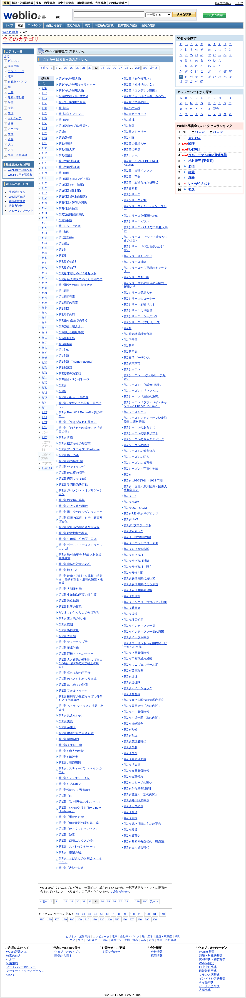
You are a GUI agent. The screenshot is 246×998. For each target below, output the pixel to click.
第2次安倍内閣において (139, 578)
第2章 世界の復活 (70, 606)
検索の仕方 (13, 955)
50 (101, 913)
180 (64, 919)
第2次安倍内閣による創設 (141, 584)
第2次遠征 (130, 676)
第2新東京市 (132, 363)
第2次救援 (130, 829)
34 (102, 67)
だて (44, 178)
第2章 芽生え (67, 727)
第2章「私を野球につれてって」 (80, 801)
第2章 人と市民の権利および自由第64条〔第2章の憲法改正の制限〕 (80, 663)
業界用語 (13, 66)
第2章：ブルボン (70, 784)
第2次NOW (131, 502)
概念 (191, 189)
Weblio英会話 (17, 196)
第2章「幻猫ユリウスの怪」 (77, 840)
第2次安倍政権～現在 (138, 566)
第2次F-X (130, 496)
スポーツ (13, 128)
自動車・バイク (17, 81)
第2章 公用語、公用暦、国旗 (78, 539)
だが (44, 317)
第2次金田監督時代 (136, 770)
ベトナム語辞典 (209, 986)
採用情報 (157, 955)
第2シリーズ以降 (135, 262)
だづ (44, 377)
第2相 (62, 391)
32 (89, 67)
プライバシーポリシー (21, 967)
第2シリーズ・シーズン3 (140, 316)
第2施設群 (65, 143)
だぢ (44, 372)
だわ (44, 302)
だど (44, 387)
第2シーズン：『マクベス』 (142, 390)
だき (44, 118)
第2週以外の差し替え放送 (76, 285)
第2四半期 (65, 220)
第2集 (62, 249)
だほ (44, 232)
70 (113, 913)
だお (44, 108)
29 (71, 67)
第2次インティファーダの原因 (144, 631)
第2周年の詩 (67, 314)
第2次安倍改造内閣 (136, 549)
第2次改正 (130, 735)
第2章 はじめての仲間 (73, 684)
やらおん (194, 138)
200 (79, 919)
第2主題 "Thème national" (76, 361)
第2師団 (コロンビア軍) (74, 179)
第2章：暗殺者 (68, 757)
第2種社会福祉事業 (71, 332)
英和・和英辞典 (45, 3)
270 (132, 919)
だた (44, 163)
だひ (44, 217)
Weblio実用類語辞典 (20, 170)
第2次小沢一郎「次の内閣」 (142, 717)
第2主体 (64, 349)
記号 (216, 108)
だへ (44, 227)
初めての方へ (223, 3)
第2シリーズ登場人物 (138, 292)
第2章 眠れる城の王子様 (75, 673)
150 (42, 919)
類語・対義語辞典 (22, 3)
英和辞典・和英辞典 (212, 959)
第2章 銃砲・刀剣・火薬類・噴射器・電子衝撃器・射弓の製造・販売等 (81, 579)
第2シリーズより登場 (138, 310)
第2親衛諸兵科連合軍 (138, 334)
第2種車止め (67, 338)
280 (139, 919)
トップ (9, 25)
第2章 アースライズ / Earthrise (79, 449)
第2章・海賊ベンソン (138, 170)
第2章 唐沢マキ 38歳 (72, 478)
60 (107, 913)
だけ (44, 128)
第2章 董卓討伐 (69, 647)
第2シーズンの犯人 (136, 456)
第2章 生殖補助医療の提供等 (78, 594)
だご (44, 337)
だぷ (44, 427)
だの (44, 207)
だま (44, 237)
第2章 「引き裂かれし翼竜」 (78, 422)
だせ (44, 153)
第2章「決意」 (68, 834)
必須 (191, 166)
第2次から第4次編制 (137, 788)
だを (44, 307)
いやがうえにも (199, 183)
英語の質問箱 (17, 201)
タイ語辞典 (206, 982)
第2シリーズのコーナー (139, 298)
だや (44, 262)
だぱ (44, 417)
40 (95, 913)
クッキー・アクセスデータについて (25, 972)
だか (44, 113)
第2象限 (129, 125)
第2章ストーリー (135, 131)
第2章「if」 (66, 795)
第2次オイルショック (138, 688)
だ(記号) (47, 468)
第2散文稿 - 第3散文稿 (73, 96)
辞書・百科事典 (17, 155)
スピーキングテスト (21, 210)
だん (44, 312)
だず (44, 352)
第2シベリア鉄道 (70, 226)
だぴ (44, 422)
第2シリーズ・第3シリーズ (142, 322)
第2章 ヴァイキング (72, 466)
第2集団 (64, 308)
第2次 (127, 474)
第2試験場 (65, 137)
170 (57, 919)
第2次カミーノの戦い (138, 782)
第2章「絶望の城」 (71, 852)
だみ (44, 242)
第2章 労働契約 (69, 739)
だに (44, 193)
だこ (44, 133)
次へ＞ (154, 67)
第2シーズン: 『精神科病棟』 (143, 385)
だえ (44, 103)
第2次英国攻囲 (133, 670)
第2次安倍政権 (133, 555)
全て (6, 56)
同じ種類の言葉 (104, 25)
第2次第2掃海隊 (69, 167)
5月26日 (194, 149)
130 (155, 913)
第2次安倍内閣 (133, 572)
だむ (44, 248)
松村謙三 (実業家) (201, 161)
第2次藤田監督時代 (71, 214)
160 (49, 919)
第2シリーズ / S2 (135, 200)
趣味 (10, 123)
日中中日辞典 (65, 3)
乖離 (191, 178)
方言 (10, 149)
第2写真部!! (66, 237)
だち (44, 168)
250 (117, 919)
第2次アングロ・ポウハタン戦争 (145, 602)
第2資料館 (130, 188)
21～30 (218, 132)
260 (124, 919)
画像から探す (54, 25)
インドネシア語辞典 (212, 978)
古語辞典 (100, 3)
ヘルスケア (15, 118)
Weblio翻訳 (206, 963)
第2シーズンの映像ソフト (141, 433)
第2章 (62, 385)
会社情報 (157, 951)
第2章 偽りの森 (69, 455)
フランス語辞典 (209, 974)
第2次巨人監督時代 (136, 847)
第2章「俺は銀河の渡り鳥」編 (79, 823)
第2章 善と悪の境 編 (72, 618)
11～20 (200, 132)
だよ (44, 272)
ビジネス (13, 60)
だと (44, 183)
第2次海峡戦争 (133, 723)
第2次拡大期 (132, 764)
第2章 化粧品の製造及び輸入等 (79, 527)
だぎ (44, 322)
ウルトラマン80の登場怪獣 (207, 155)
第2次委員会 (132, 608)
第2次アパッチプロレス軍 (141, 543)
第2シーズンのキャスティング (144, 439)
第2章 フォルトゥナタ (73, 690)
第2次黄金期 (132, 694)
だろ (44, 297)
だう (44, 98)
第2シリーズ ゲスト (137, 221)
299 (137, 67)
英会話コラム (17, 191)
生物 (10, 134)
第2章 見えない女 (70, 715)
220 (94, 919)
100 (132, 913)
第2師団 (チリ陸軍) (71, 184)
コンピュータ (16, 71)
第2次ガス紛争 (133, 806)
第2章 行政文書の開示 (73, 506)
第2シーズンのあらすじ (139, 427)
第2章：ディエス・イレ (74, 778)
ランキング (34, 25)
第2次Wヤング (133, 531)
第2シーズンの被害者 (138, 462)
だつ (44, 173)
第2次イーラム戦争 (136, 637)
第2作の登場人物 (70, 78)
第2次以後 (130, 614)
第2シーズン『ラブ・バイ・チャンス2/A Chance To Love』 (145, 404)
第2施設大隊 (67, 149)
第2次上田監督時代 (136, 652)
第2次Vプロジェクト (137, 525)
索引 (20, 25)
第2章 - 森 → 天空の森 (73, 397)
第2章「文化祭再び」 (138, 78)
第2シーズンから (135, 412)
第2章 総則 (66, 624)
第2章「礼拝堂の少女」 (139, 84)
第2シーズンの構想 (136, 445)
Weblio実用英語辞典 (20, 174)
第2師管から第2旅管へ (74, 125)
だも (44, 257)
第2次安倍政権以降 (136, 561)
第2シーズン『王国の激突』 (142, 396)
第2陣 (62, 131)
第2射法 (64, 243)
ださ (44, 138)
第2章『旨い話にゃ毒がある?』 (145, 96)
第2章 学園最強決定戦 (73, 484)
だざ (44, 342)
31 (83, 67)
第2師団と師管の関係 (73, 202)
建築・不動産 (16, 97)
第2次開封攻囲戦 (135, 759)
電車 (10, 76)
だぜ (44, 357)
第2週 (62, 255)
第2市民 (64, 232)
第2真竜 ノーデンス (137, 357)
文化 (10, 107)
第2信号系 (130, 339)
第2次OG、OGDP (136, 507)
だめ (44, 252)
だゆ (44, 267)
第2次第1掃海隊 (69, 161)
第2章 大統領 (67, 636)
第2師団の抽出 (68, 208)
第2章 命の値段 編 (71, 461)
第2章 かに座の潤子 (72, 472)
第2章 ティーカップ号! (74, 642)
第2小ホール (132, 155)
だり (44, 282)
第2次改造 (130, 753)
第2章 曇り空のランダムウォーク (80, 512)
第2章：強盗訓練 (70, 762)
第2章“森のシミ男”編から (75, 790)
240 (109, 919)
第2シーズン (132, 369)
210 (87, 919)
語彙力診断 (15, 205)
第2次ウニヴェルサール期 (141, 664)
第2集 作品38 (67, 261)
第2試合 (64, 108)
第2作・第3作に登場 (72, 102)
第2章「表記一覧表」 (73, 868)
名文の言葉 (73, 25)
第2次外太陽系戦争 (136, 800)
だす (44, 148)
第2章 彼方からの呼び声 (75, 443)
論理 (191, 143)
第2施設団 (65, 155)
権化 (191, 172)
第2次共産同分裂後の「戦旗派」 (145, 841)
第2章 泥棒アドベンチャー (76, 653)
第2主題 (64, 355)
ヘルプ (239, 3)
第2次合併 (130, 812)
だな (44, 188)
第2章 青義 (66, 437)
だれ (44, 292)
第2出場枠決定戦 (70, 373)
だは (44, 212)
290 (147, 919)
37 (120, 67)
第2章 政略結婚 (69, 600)
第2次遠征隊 (132, 682)
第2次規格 (130, 818)
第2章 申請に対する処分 (75, 564)
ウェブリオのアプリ (67, 951)
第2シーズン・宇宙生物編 (141, 468)
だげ (44, 332)
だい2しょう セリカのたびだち (79, 612)
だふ (44, 222)
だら (44, 277)
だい (44, 93)
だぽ (44, 437)
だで (44, 382)
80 (119, 913)
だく (44, 123)
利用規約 (12, 963)
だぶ (44, 402)
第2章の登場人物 (135, 143)
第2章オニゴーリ (135, 114)
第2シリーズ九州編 (136, 277)
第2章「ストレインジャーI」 (78, 846)
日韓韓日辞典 (84, 3)
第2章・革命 (132, 176)
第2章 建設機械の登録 (73, 533)
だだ (44, 367)
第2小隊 (129, 137)
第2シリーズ (132, 194)
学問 (10, 102)
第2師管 (64, 120)
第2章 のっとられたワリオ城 (78, 678)
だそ (44, 158)
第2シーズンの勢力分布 (139, 451)
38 (126, 67)
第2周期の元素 (68, 302)
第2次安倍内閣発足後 (138, 590)
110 (140, 913)
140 (162, 913)
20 (83, 913)
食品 (10, 139)
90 (125, 913)
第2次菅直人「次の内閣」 (141, 794)
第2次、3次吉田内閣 (137, 537)
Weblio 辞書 (10, 32)
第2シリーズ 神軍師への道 (141, 215)
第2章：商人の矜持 (71, 751)
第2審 (127, 328)
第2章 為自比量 (69, 630)
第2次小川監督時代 (136, 711)
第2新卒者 (130, 351)
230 (102, 919)
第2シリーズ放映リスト (139, 304)
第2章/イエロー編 (70, 745)
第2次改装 (130, 747)
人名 (10, 144)
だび (44, 397)
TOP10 (182, 132)
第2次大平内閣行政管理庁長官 (144, 700)
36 (114, 67)
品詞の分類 (148, 25)
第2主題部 (65, 367)
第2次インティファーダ (139, 625)
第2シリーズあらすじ (138, 256)
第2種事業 (65, 344)
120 (147, 913)
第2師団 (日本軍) (70, 190)
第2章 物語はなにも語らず (76, 733)
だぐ (44, 327)
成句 (87, 25)
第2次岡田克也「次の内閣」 (142, 706)
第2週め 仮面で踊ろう (73, 320)
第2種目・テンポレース (74, 379)
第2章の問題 (132, 149)
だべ (44, 407)
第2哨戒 (129, 120)
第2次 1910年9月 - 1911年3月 (144, 480)
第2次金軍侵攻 (133, 776)
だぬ (44, 198)
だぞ (44, 362)
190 (72, 919)
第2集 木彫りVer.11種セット (77, 273)
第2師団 (64, 173)
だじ (44, 347)
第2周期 (64, 291)
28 (65, 67)
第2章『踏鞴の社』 (136, 102)
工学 (10, 92)
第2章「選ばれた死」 (73, 817)
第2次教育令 (132, 835)
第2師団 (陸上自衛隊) (73, 196)
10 (77, 913)
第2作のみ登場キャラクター (77, 84)
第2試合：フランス (71, 114)
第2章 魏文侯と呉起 (72, 500)
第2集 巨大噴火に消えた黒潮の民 (80, 279)
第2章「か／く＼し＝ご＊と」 (79, 828)
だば (44, 392)
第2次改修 (130, 729)
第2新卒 (129, 345)
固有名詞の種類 (127, 25)
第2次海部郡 (132, 596)
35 (108, 67)
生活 (10, 113)
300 (145, 67)
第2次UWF (131, 519)
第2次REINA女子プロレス (141, 513)
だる (44, 287)
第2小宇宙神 (132, 108)
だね (44, 202)
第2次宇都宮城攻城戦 (138, 658)
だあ (44, 88)
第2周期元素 (67, 296)
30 (77, 67)
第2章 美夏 (66, 721)
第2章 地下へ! (68, 570)
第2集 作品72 (67, 267)
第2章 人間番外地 (70, 589)
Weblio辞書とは (16, 951)
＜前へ (44, 67)
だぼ (44, 412)
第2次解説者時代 (135, 741)
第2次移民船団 (133, 619)
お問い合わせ (120, 891)
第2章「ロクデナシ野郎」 (141, 90)
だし (44, 143)
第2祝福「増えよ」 (71, 326)
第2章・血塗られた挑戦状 (141, 182)
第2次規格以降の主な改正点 (142, 823)
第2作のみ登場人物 (71, 90)
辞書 (6, 3)
